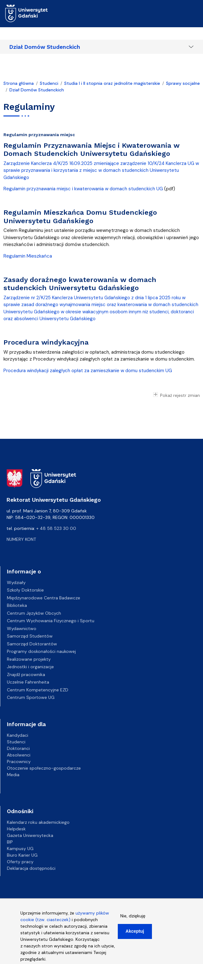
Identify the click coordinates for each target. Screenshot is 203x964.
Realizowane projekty (29, 659)
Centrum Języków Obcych (34, 613)
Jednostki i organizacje (30, 666)
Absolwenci (18, 755)
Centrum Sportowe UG (31, 697)
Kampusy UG (20, 848)
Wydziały (16, 582)
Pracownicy (19, 761)
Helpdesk (16, 829)
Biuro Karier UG (22, 855)
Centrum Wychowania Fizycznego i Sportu (50, 620)
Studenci (49, 83)
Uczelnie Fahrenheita (28, 682)
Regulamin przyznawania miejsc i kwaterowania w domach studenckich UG (83, 189)
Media (13, 774)
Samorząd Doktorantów (32, 644)
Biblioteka (17, 605)
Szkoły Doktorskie (25, 590)
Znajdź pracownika (26, 674)
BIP (10, 842)
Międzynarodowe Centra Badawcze (43, 598)
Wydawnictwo (21, 628)
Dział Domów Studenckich (44, 47)
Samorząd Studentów (30, 636)
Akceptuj (135, 935)
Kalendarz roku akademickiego (38, 822)
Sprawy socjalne (183, 83)
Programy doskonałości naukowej (41, 651)
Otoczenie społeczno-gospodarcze (44, 768)
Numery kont (21, 539)
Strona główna (18, 83)
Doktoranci (18, 748)
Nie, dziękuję (132, 920)
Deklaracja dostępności (31, 868)
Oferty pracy (20, 861)
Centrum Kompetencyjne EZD (37, 690)
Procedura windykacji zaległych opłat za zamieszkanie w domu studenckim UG (88, 370)
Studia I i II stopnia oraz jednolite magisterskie (112, 83)
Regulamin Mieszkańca (27, 256)
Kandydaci (17, 735)
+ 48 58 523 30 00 (56, 528)
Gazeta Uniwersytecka (30, 835)
